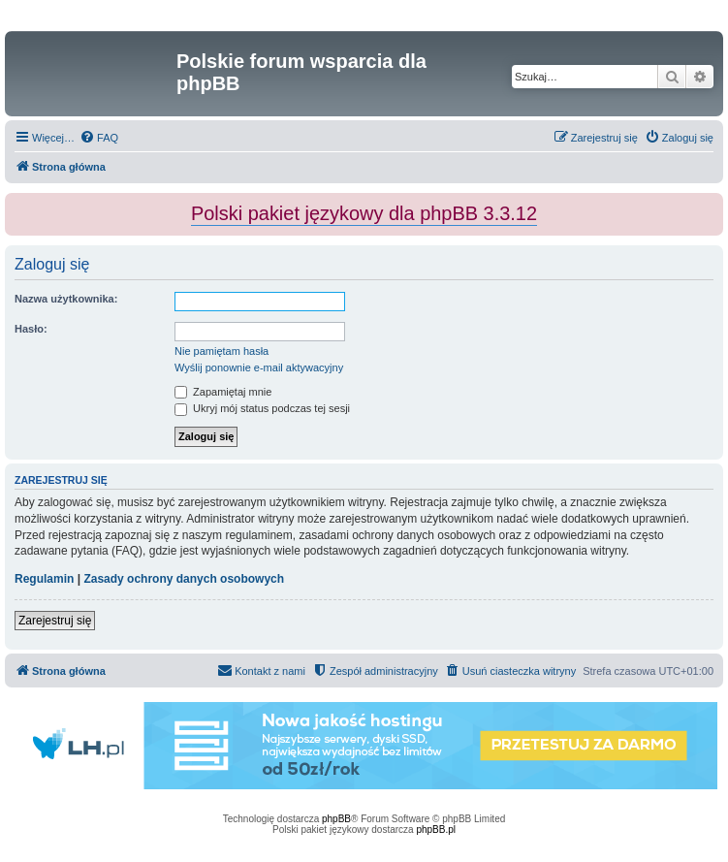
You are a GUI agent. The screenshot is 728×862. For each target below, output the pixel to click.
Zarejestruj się (54, 620)
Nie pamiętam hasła (221, 351)
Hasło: (31, 329)
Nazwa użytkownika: (66, 298)
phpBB (336, 819)
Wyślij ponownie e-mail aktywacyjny (258, 367)
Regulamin (44, 579)
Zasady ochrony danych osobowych (183, 579)
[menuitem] (98, 137)
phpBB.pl (436, 829)
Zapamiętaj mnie (222, 392)
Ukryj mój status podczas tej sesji (262, 408)
